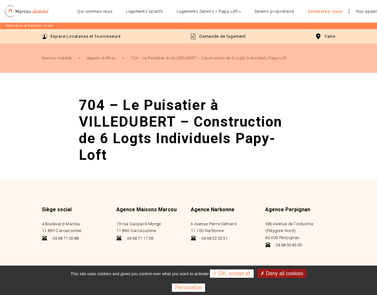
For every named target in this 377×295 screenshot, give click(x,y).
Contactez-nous (325, 11)
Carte (325, 36)
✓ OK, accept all (231, 273)
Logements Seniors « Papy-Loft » (209, 11)
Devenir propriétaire (274, 11)
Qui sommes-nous (94, 11)
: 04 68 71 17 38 (134, 238)
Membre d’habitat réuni (30, 26)
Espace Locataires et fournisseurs (81, 36)
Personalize (188, 287)
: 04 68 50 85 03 (283, 245)
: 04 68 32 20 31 (209, 238)
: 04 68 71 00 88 (60, 238)
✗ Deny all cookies (281, 273)
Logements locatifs (144, 11)
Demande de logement (218, 36)
